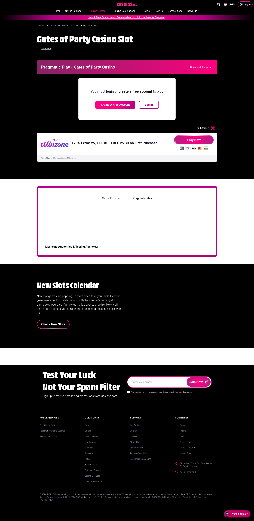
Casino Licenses (92, 476)
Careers (133, 436)
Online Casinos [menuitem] (75, 11)
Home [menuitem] (57, 11)
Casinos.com (43, 25)
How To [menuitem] (159, 11)
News (87, 425)
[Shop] (218, 4)
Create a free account (115, 104)
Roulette (89, 453)
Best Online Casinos (49, 425)
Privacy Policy (136, 447)
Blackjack (89, 447)
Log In (149, 104)
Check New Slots (53, 324)
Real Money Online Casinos (52, 431)
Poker (87, 459)
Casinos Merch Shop (94, 481)
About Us (134, 442)
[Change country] (229, 4)
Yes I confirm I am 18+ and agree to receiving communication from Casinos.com (162, 392)
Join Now (198, 382)
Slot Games (90, 442)
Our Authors (135, 425)
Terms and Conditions (182, 497)
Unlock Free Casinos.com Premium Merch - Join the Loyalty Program (124, 17)
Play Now (187, 141)
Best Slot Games (61, 25)
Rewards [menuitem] (193, 11)
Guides (88, 431)
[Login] (245, 4)
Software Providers (93, 470)
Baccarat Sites (91, 464)
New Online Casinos (49, 436)
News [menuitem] (146, 11)
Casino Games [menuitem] (99, 11)
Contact (133, 431)
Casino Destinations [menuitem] (126, 11)
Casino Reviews (92, 436)
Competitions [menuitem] (175, 11)
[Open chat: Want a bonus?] (237, 513)
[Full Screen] (206, 128)
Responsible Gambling (140, 459)
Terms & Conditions (139, 453)
